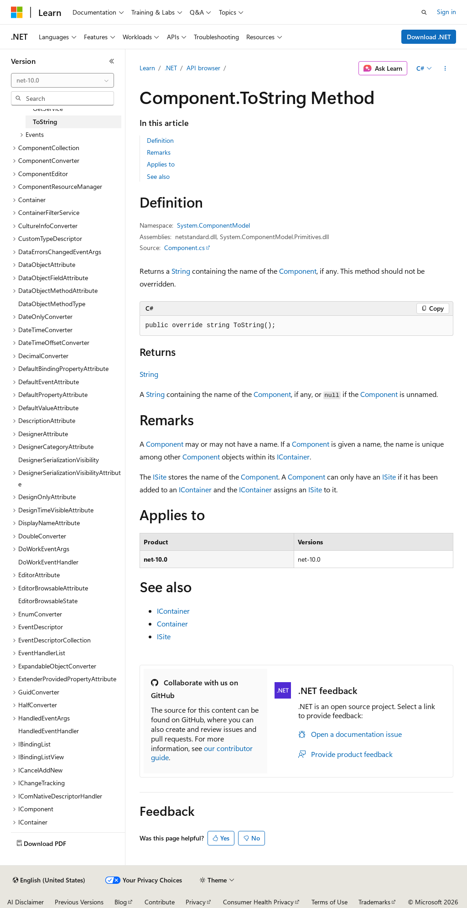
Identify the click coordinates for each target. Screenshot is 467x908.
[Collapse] (111, 61)
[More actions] (445, 68)
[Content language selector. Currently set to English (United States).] (49, 880)
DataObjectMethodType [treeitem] (51, 303)
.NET (171, 67)
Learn (147, 67)
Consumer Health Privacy (258, 902)
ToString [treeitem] (45, 121)
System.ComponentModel (213, 225)
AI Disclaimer (25, 902)
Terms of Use (329, 902)
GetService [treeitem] (48, 108)
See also (158, 176)
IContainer (293, 456)
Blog (120, 902)
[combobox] (62, 80)
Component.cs (184, 247)
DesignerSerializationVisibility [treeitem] (58, 459)
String (180, 271)
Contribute (160, 902)
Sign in (446, 11)
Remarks (159, 152)
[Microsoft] (17, 12)
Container (172, 623)
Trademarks (374, 902)
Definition (160, 140)
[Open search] (424, 12)
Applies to (161, 164)
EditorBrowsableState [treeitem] (48, 600)
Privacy (196, 902)
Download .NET (429, 36)
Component (298, 271)
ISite (159, 476)
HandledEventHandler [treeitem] (48, 730)
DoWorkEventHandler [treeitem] (48, 562)
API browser (203, 67)
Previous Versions (79, 902)
